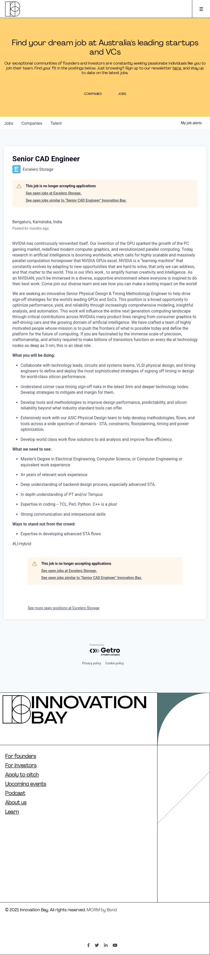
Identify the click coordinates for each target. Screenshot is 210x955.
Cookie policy (114, 663)
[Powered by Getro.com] (105, 650)
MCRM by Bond (102, 910)
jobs (8, 123)
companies (31, 123)
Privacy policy (91, 663)
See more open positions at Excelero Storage (63, 608)
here (177, 68)
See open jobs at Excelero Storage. (54, 193)
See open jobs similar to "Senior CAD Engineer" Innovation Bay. (76, 200)
